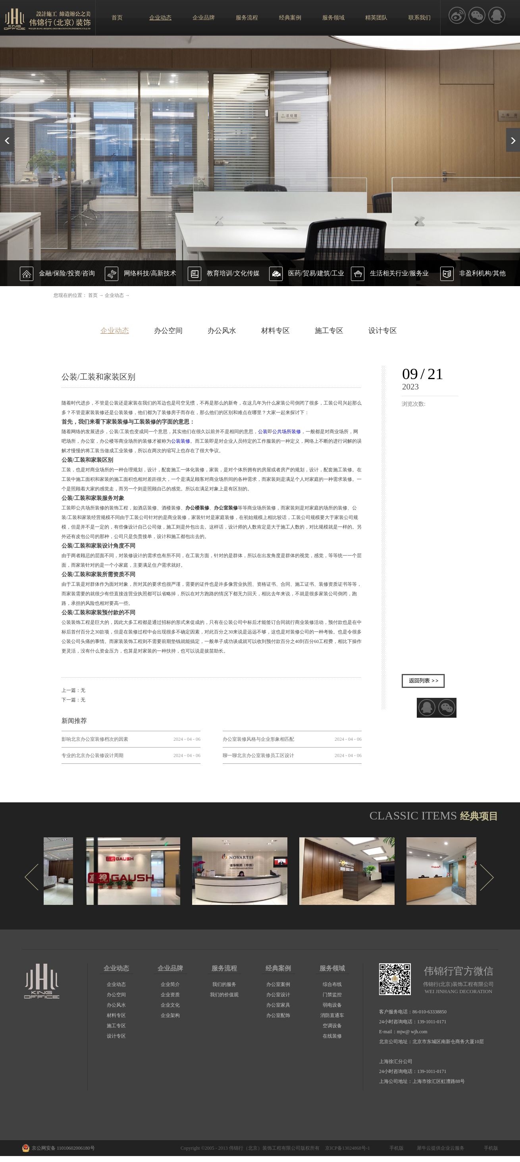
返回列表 (423, 681)
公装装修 (180, 441)
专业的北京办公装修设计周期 (92, 755)
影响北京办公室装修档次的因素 (95, 739)
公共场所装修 (286, 431)
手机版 (395, 1148)
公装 (263, 431)
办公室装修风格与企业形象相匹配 (258, 739)
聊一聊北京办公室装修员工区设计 (258, 755)
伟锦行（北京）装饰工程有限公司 (264, 1148)
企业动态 (114, 295)
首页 (117, 18)
